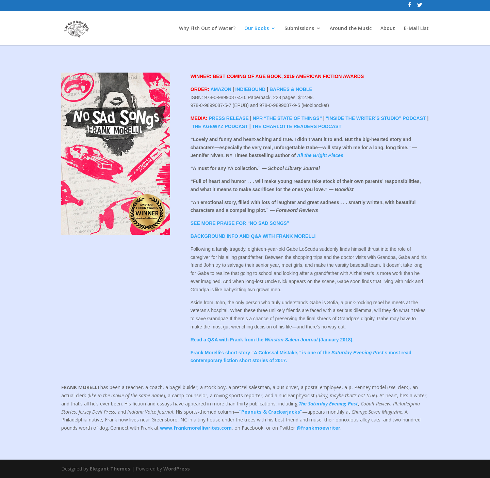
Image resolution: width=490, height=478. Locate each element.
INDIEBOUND (250, 89)
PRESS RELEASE (228, 118)
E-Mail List (416, 28)
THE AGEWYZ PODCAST (220, 126)
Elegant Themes (110, 468)
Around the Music (351, 28)
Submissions (299, 28)
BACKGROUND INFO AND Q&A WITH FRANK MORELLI (253, 236)
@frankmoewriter (318, 428)
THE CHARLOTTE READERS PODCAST (297, 126)
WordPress (176, 468)
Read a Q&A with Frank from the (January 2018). (272, 339)
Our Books (256, 28)
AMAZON (220, 89)
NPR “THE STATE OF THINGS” (287, 118)
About (387, 28)
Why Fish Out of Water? (207, 28)
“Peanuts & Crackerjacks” (270, 411)
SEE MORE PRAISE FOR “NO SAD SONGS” (240, 223)
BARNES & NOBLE (291, 89)
